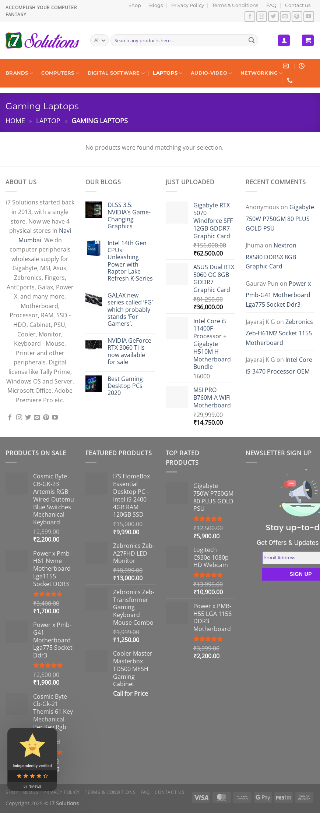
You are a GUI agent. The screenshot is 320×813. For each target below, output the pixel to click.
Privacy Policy (187, 5)
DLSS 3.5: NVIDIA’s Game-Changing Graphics (129, 216)
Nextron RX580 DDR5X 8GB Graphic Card (271, 255)
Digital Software (116, 73)
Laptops (167, 73)
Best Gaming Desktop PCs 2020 (125, 386)
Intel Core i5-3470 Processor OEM (279, 365)
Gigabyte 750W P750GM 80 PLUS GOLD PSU (280, 217)
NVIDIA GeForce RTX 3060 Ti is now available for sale (129, 351)
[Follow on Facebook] (250, 16)
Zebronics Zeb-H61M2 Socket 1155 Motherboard (279, 332)
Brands (19, 73)
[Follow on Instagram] (261, 16)
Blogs (156, 5)
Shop (135, 5)
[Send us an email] (285, 16)
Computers (60, 73)
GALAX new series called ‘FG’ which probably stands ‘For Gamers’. (130, 309)
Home (15, 120)
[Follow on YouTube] (308, 16)
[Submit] (251, 40)
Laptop (48, 120)
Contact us (297, 5)
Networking (261, 73)
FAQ (271, 5)
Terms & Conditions (235, 5)
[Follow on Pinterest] (297, 16)
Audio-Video (211, 73)
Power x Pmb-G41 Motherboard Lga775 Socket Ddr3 (278, 294)
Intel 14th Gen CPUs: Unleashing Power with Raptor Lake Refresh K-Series (130, 261)
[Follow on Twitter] (273, 16)
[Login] (284, 41)
